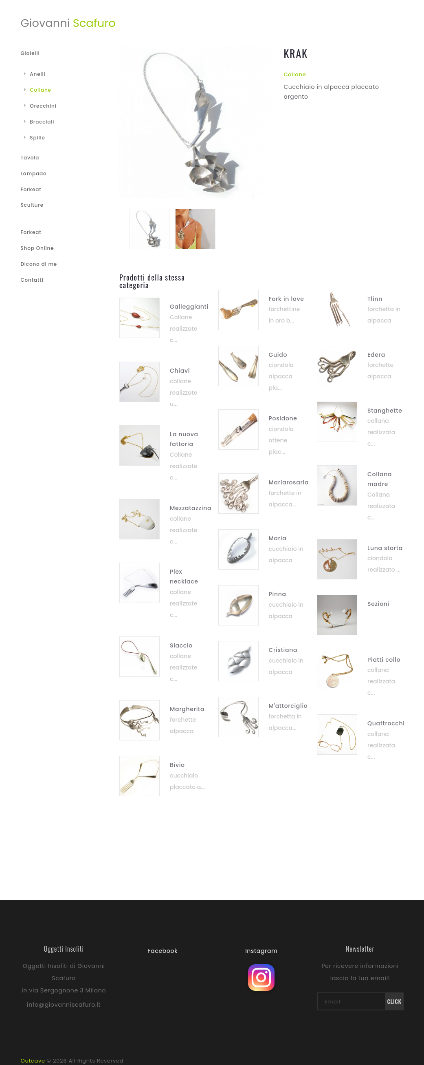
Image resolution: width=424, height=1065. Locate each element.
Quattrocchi (386, 723)
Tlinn (374, 299)
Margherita (187, 709)
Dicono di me (39, 264)
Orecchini (40, 105)
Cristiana (283, 650)
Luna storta (385, 548)
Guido (278, 355)
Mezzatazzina (190, 508)
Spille (34, 137)
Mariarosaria (289, 482)
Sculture (32, 204)
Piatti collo (383, 660)
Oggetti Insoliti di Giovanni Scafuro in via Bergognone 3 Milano (64, 978)
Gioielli (30, 53)
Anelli (35, 74)
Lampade (34, 173)
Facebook (162, 951)
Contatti (32, 279)
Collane (294, 74)
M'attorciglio (288, 706)
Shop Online (37, 248)
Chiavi (180, 371)
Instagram (261, 951)
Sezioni (378, 604)
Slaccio (181, 645)
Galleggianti (189, 307)
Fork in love (286, 299)
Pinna (277, 594)
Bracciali (39, 121)
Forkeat (31, 189)
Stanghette (384, 411)
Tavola (30, 157)
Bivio (177, 765)
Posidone (283, 418)
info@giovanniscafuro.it (64, 1005)
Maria (278, 538)
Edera (376, 355)
